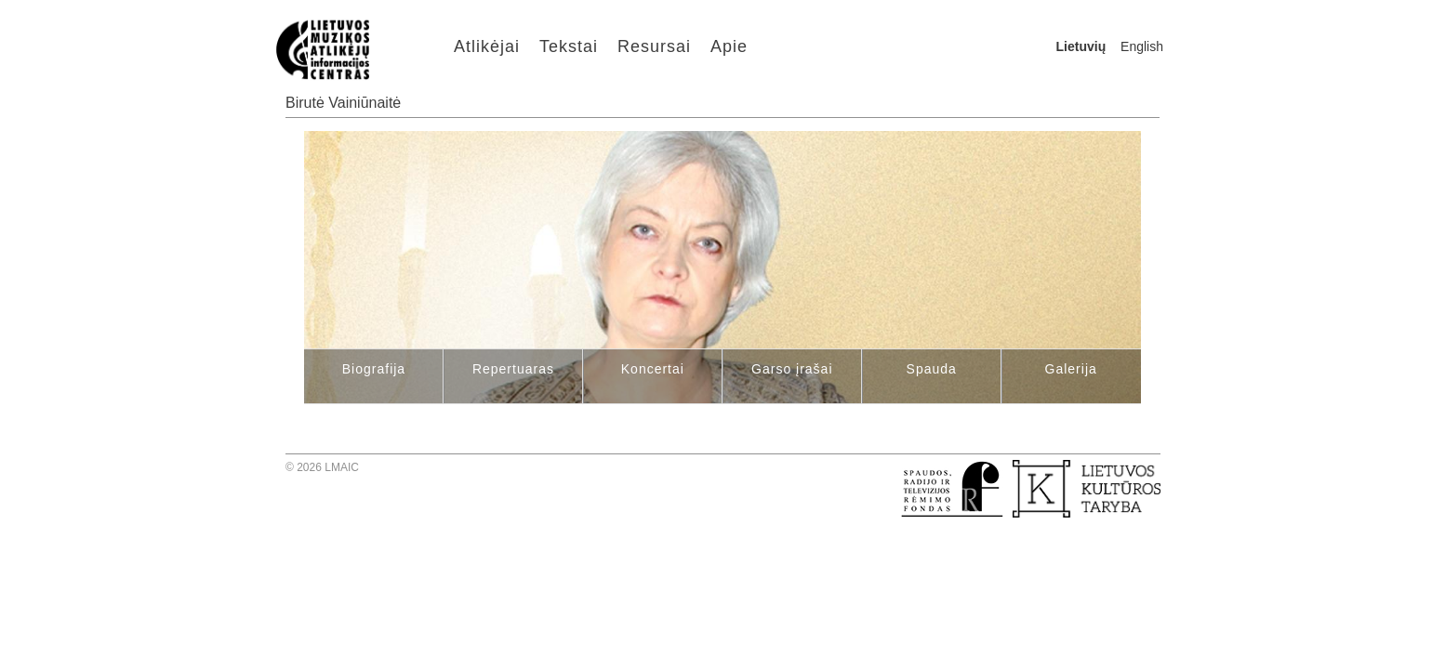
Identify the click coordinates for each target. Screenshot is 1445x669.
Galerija (1071, 368)
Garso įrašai (791, 368)
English (1141, 46)
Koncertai (652, 368)
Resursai (654, 46)
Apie (729, 46)
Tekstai (568, 46)
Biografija (373, 368)
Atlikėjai (487, 46)
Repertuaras (513, 368)
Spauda (932, 368)
